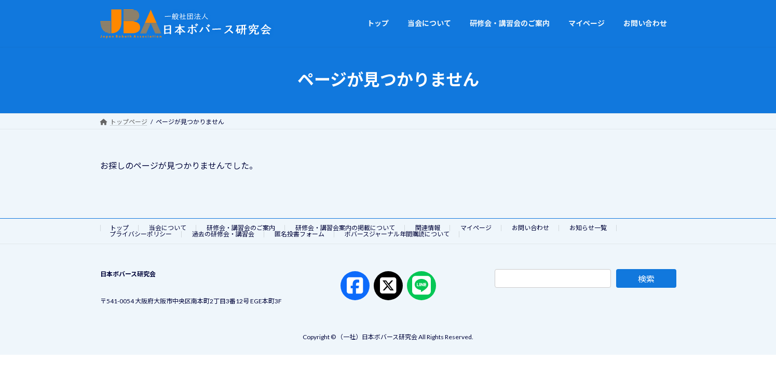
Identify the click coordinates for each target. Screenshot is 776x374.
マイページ (476, 228)
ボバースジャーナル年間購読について (397, 234)
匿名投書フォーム (299, 234)
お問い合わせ (530, 228)
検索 (646, 279)
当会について (167, 228)
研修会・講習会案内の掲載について (345, 228)
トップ (119, 228)
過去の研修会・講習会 (223, 234)
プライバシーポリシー (141, 234)
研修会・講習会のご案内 (241, 228)
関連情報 (427, 228)
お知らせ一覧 (588, 228)
